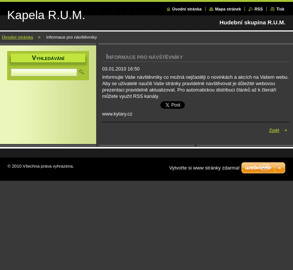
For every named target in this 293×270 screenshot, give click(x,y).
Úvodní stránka (187, 9)
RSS (258, 9)
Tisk (280, 9)
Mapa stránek (228, 9)
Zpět (274, 130)
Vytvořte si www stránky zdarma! (204, 168)
